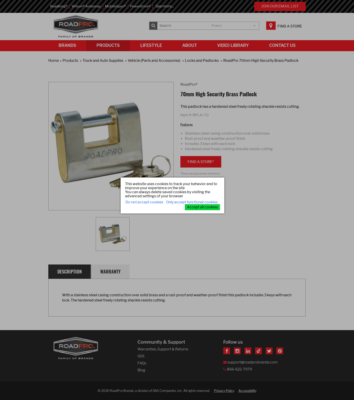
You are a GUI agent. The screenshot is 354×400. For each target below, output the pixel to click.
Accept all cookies (202, 207)
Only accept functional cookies (192, 202)
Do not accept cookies (144, 202)
